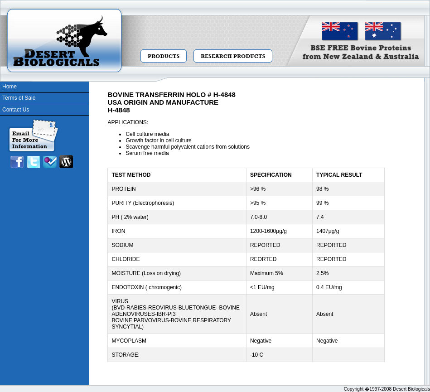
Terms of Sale (18, 98)
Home (9, 86)
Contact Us (15, 109)
